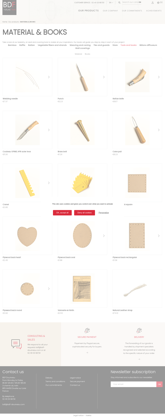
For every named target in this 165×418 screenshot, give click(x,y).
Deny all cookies (84, 213)
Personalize (104, 213)
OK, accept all (62, 213)
